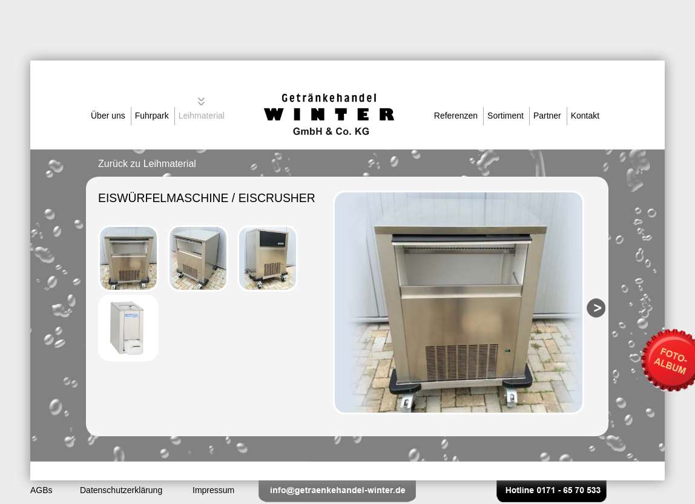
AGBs (41, 490)
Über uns (108, 115)
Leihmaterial (202, 115)
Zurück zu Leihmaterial (147, 164)
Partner (547, 115)
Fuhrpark (152, 115)
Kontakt (585, 115)
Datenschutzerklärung (121, 490)
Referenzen (456, 115)
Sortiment (505, 115)
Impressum (213, 490)
